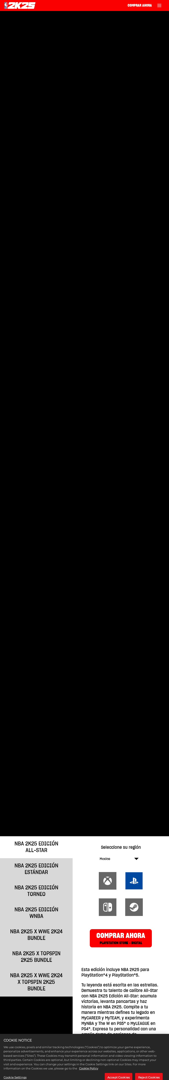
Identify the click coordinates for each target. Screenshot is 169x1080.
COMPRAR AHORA (120, 938)
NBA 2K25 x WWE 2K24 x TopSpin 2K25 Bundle (36, 982)
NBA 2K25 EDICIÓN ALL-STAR (36, 847)
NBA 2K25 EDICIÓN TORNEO (36, 891)
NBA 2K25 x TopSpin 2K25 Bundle (36, 957)
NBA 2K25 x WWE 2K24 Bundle (36, 935)
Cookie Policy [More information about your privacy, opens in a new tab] (88, 1077)
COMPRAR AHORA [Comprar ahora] (140, 5)
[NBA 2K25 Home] (19, 5)
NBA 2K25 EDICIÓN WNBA (36, 913)
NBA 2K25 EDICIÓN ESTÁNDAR (36, 869)
